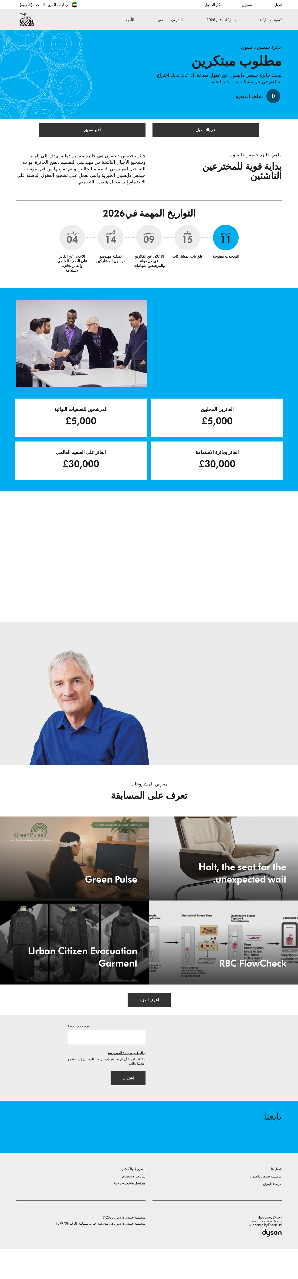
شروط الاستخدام (134, 1206)
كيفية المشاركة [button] (271, 20)
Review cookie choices (130, 1213)
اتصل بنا (276, 5)
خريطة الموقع (272, 1214)
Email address (78, 1048)
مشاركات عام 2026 (221, 20)
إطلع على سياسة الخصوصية (127, 1075)
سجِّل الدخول (213, 5)
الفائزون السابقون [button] (170, 20)
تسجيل (247, 5)
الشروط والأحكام (134, 1199)
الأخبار (129, 20)
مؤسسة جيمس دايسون (266, 1206)
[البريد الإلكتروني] (107, 1059)
